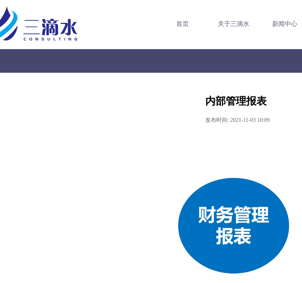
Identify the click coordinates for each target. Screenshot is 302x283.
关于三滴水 (229, 23)
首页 (178, 23)
